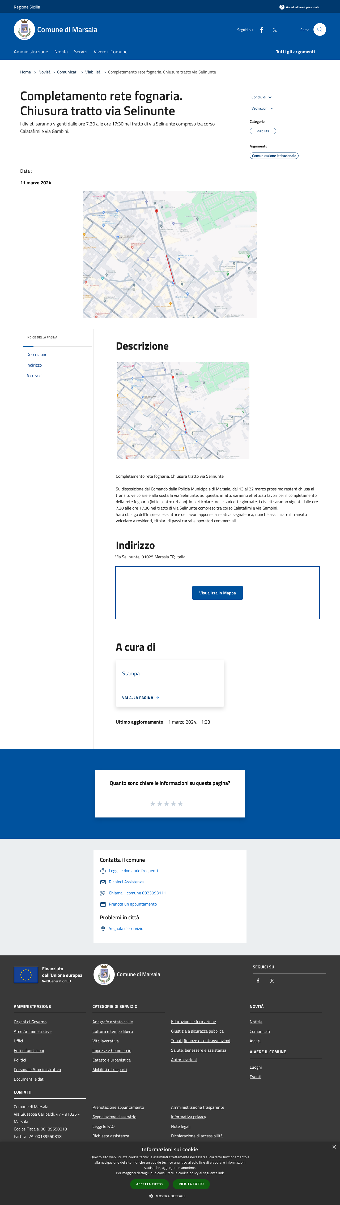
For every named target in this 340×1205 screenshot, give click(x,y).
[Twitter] (272, 29)
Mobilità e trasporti (109, 1069)
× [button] (334, 1147)
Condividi (262, 97)
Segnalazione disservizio (114, 1116)
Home (25, 72)
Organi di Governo (30, 1022)
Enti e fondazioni (29, 1050)
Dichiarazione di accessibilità (197, 1136)
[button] (170, 1196)
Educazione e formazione (193, 1021)
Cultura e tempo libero (112, 1031)
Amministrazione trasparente (197, 1107)
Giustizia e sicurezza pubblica (197, 1031)
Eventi (255, 1076)
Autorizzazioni (184, 1059)
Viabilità (92, 72)
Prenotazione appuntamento (118, 1107)
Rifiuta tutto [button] (191, 1184)
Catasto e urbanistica (111, 1060)
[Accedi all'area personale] (299, 7)
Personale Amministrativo (37, 1069)
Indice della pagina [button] (42, 337)
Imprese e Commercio (111, 1050)
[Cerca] (319, 29)
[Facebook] (259, 29)
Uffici (18, 1041)
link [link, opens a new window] (221, 1173)
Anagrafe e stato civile (112, 1022)
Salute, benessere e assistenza (198, 1050)
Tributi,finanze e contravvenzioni (200, 1040)
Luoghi (256, 1067)
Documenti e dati (29, 1079)
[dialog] (170, 1173)
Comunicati (67, 72)
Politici (20, 1060)
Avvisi (255, 1041)
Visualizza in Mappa (217, 593)
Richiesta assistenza (110, 1136)
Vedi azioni (263, 108)
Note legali (180, 1126)
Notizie (256, 1022)
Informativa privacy (188, 1116)
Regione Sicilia (27, 7)
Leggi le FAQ (103, 1126)
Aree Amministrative (33, 1031)
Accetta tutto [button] (149, 1184)
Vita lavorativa (105, 1041)
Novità (44, 72)
